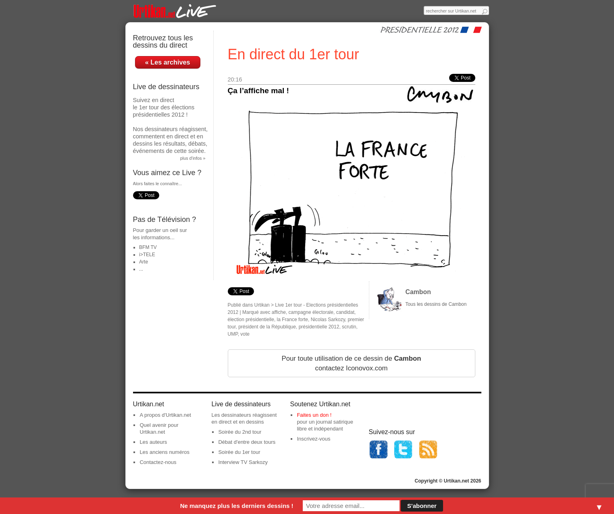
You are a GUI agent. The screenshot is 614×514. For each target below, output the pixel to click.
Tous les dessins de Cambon (436, 304)
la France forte (292, 319)
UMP (233, 334)
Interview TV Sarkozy (243, 462)
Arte (143, 262)
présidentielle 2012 (319, 327)
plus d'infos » (193, 158)
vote (245, 334)
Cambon (418, 291)
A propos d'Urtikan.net (165, 415)
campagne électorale (311, 312)
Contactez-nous (157, 462)
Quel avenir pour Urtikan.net (158, 428)
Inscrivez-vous (313, 439)
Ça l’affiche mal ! (258, 90)
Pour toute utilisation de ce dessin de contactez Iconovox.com (351, 363)
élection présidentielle (251, 319)
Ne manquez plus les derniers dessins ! (236, 505)
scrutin (349, 327)
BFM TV (148, 247)
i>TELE (147, 254)
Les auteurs (153, 442)
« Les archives (167, 62)
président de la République (267, 327)
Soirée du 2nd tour (239, 432)
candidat (345, 312)
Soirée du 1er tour (239, 452)
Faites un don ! (314, 415)
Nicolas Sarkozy (328, 319)
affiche (279, 312)
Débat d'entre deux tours (246, 442)
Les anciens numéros (164, 452)
